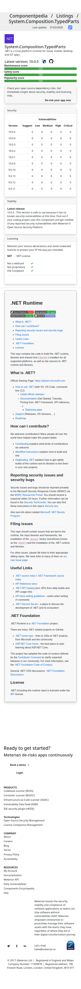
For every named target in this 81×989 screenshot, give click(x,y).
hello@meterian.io (45, 949)
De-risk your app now (58, 100)
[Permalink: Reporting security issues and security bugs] (7, 487)
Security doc (51, 506)
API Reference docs (26, 583)
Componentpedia (28, 16)
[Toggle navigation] (43, 6)
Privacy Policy (11, 854)
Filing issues (22, 334)
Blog (6, 845)
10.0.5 (11, 132)
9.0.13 (11, 176)
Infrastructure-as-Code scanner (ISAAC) (26, 800)
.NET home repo (24, 635)
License (19, 347)
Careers (8, 841)
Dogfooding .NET (24, 460)
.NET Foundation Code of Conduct (33, 664)
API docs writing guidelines (30, 596)
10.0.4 (11, 138)
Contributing (22, 444)
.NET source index (25, 575)
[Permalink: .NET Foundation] (7, 623)
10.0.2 (11, 151)
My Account (10, 870)
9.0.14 (11, 169)
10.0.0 (11, 163)
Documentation (28, 398)
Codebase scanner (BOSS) (18, 791)
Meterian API (11, 879)
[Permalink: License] (7, 690)
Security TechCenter (35, 502)
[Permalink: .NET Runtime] (7, 311)
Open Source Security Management (24, 820)
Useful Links (22, 339)
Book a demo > (19, 765)
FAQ (6, 893)
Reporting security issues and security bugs (39, 330)
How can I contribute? (27, 326)
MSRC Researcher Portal (28, 495)
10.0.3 (11, 144)
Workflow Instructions (27, 452)
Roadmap (20, 418)
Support (19, 414)
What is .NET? (23, 321)
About (7, 836)
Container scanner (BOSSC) (19, 795)
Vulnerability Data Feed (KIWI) (21, 804)
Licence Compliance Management (23, 825)
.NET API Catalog (25, 588)
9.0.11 (11, 188)
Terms (7, 850)
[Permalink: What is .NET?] (7, 380)
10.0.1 (11, 157)
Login (19, 772)
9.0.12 (11, 182)
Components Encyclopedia (19, 888)
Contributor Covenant (29, 657)
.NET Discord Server (26, 604)
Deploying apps (33, 409)
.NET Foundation (24, 343)
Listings (64, 16)
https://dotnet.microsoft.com (50, 380)
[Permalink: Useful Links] (7, 575)
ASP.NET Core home (26, 644)
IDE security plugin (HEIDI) (19, 808)
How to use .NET (24, 387)
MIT (9, 256)
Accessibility (11, 859)
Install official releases (32, 394)
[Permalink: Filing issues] (7, 531)
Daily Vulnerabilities (15, 884)
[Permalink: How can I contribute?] (7, 433)
